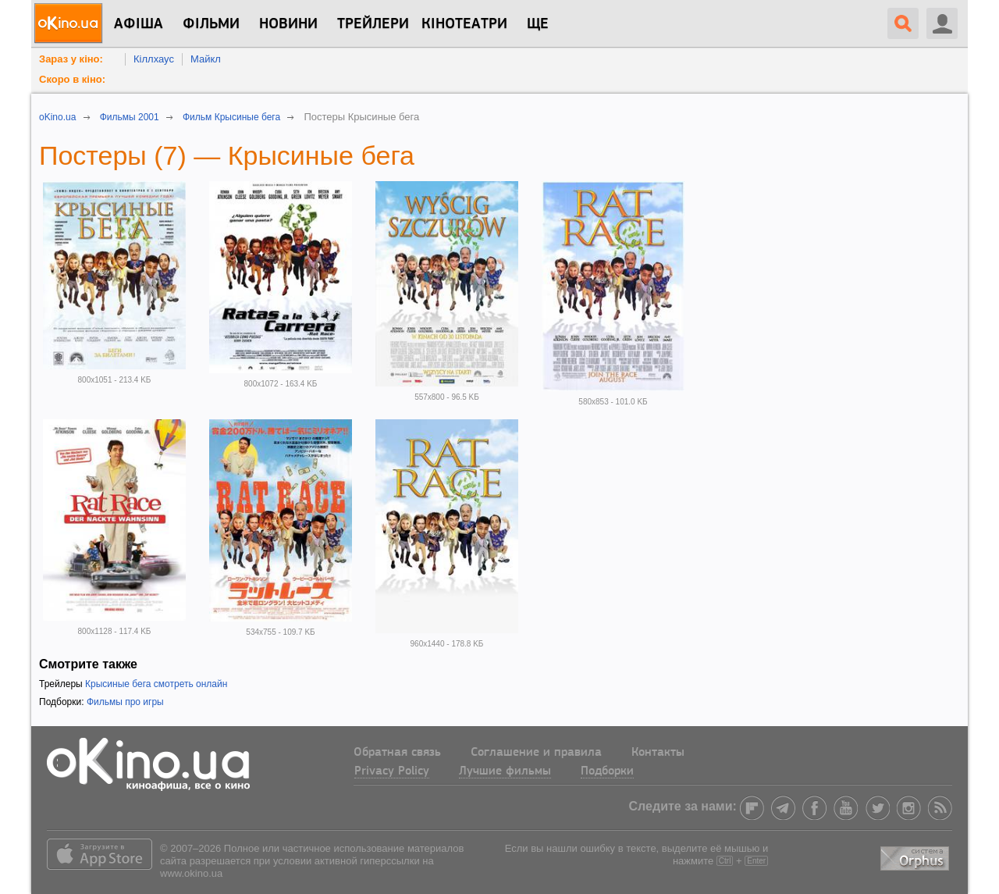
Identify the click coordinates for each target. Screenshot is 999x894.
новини (288, 24)
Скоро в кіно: (72, 79)
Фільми (211, 24)
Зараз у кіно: (71, 59)
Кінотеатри (464, 24)
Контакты (657, 752)
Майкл (205, 59)
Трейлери (373, 24)
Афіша (138, 24)
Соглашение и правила (536, 752)
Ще (538, 24)
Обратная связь (397, 752)
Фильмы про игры (125, 701)
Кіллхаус (153, 59)
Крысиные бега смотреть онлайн (156, 684)
